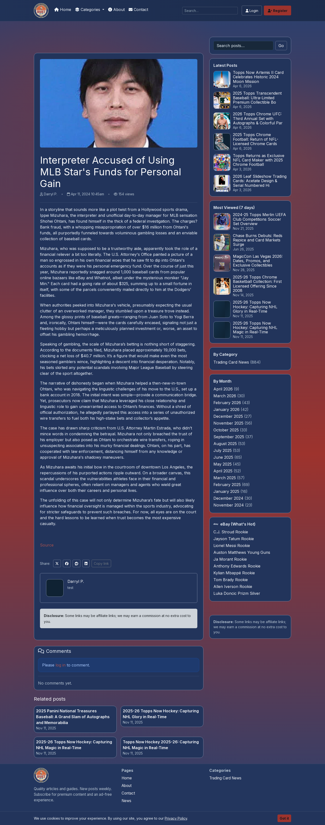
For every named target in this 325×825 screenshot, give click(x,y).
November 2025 (229, 423)
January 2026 (227, 409)
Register (277, 11)
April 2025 (223, 470)
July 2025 (223, 450)
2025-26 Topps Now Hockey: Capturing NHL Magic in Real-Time (74, 744)
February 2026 (227, 402)
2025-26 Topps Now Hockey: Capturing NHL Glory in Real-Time (161, 713)
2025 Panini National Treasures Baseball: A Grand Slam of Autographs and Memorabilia (73, 716)
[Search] (210, 10)
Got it (284, 818)
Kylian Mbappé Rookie (234, 572)
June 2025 (223, 457)
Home (62, 9)
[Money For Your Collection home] (41, 775)
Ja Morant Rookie (230, 559)
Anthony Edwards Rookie (236, 566)
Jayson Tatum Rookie (233, 538)
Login (252, 11)
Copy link (101, 563)
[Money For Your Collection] (41, 10)
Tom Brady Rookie (230, 579)
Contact (138, 9)
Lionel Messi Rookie (231, 545)
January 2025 (226, 491)
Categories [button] (88, 9)
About (116, 9)
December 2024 (229, 498)
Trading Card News (231, 362)
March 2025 (225, 477)
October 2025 (226, 429)
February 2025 (227, 484)
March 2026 (225, 395)
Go (281, 45)
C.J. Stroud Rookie (230, 531)
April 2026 (223, 389)
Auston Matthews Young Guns (241, 552)
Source (47, 545)
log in (61, 665)
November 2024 (229, 505)
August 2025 (225, 443)
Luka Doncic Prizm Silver (236, 593)
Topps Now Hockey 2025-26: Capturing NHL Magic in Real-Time (161, 744)
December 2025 (228, 416)
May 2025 (223, 464)
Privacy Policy (176, 818)
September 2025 (229, 436)
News (126, 800)
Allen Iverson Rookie (232, 586)
